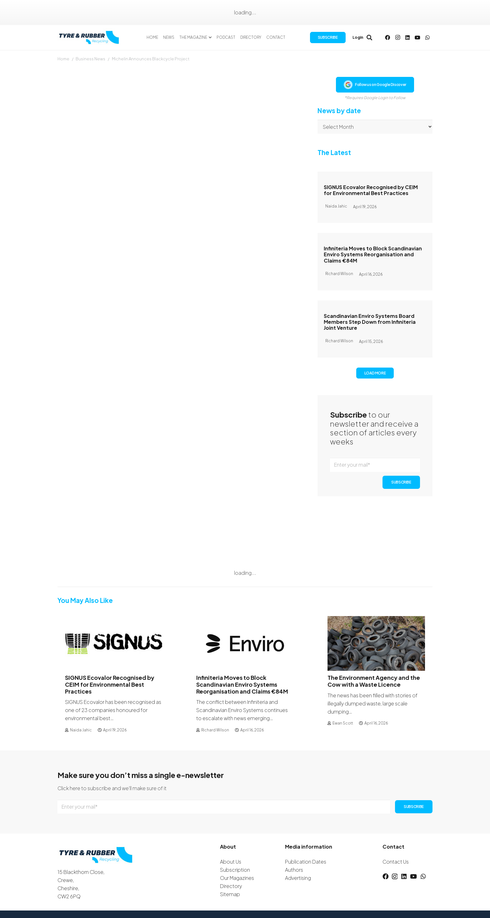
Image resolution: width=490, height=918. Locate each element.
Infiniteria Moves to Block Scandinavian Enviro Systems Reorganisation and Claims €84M (373, 254)
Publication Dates (305, 861)
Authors (294, 869)
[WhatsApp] (427, 38)
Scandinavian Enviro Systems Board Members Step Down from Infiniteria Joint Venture (370, 322)
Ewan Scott (342, 723)
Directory (231, 886)
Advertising (298, 878)
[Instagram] (397, 38)
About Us (230, 861)
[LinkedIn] (407, 38)
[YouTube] (417, 38)
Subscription (235, 869)
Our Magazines (237, 878)
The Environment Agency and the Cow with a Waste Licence (374, 681)
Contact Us (395, 861)
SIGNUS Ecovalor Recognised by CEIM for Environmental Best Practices (371, 190)
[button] (209, 37)
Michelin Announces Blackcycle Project (150, 58)
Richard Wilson (215, 730)
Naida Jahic (81, 730)
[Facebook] (387, 38)
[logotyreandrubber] (90, 37)
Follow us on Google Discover (375, 84)
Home (63, 58)
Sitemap (230, 894)
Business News (90, 58)
